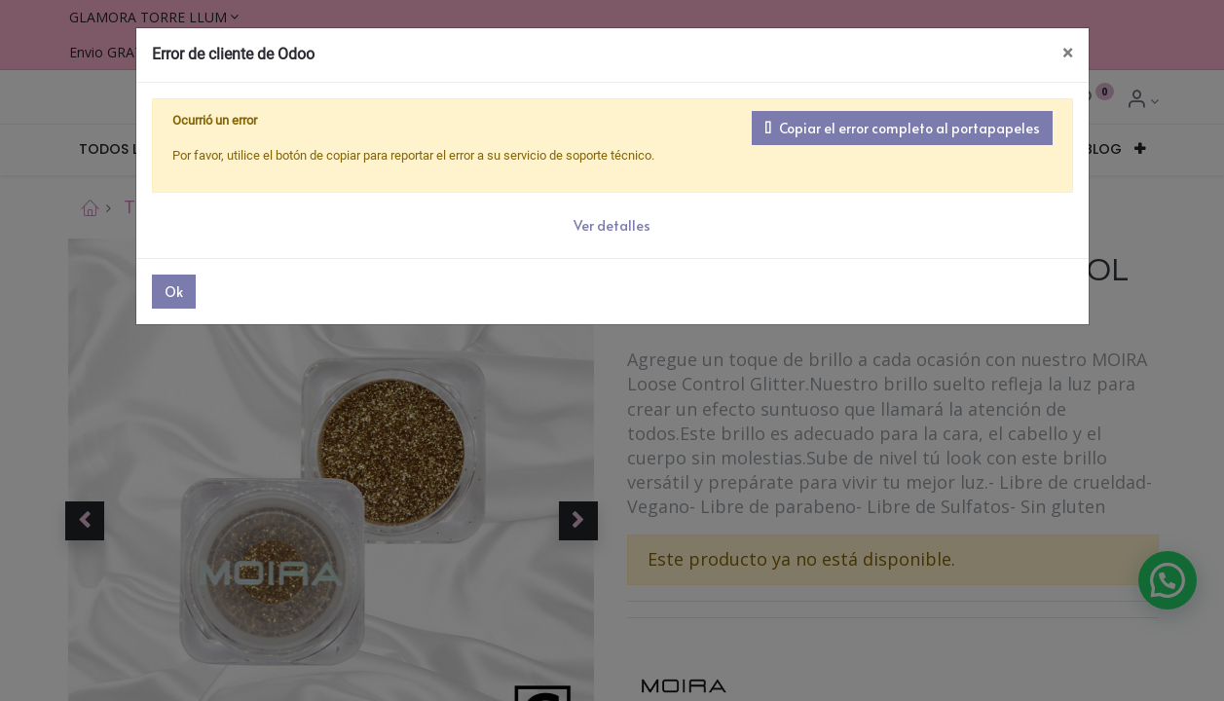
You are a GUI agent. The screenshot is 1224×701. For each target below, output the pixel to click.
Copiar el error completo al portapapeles (902, 128)
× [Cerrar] (1067, 53)
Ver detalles (612, 225)
